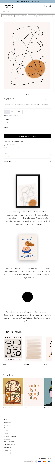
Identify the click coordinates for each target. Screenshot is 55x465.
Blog (5, 428)
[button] (26, 94)
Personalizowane (21, 15)
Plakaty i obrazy (7, 15)
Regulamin (7, 439)
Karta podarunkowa (44, 15)
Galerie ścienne (8, 422)
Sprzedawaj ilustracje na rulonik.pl (13, 453)
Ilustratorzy (7, 425)
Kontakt (6, 433)
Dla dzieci (32, 15)
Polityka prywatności (9, 441)
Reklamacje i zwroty (9, 444)
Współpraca (7, 450)
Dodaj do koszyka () (27, 136)
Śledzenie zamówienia (10, 436)
